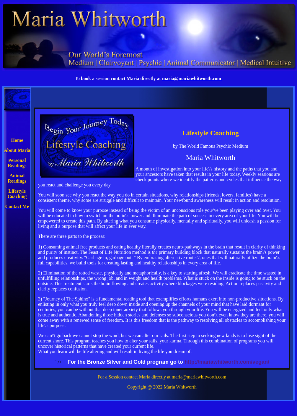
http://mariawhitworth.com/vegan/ (227, 362)
